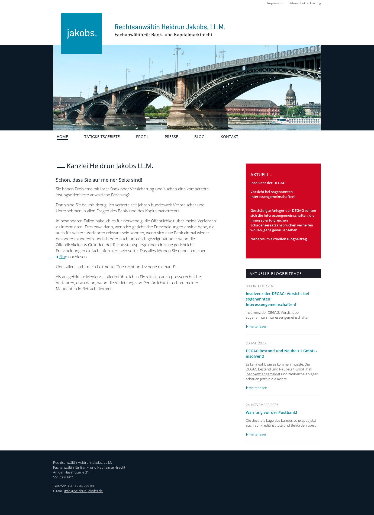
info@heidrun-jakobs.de (83, 490)
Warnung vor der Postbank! (271, 412)
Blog (63, 256)
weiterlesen (258, 326)
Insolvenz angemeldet (263, 374)
